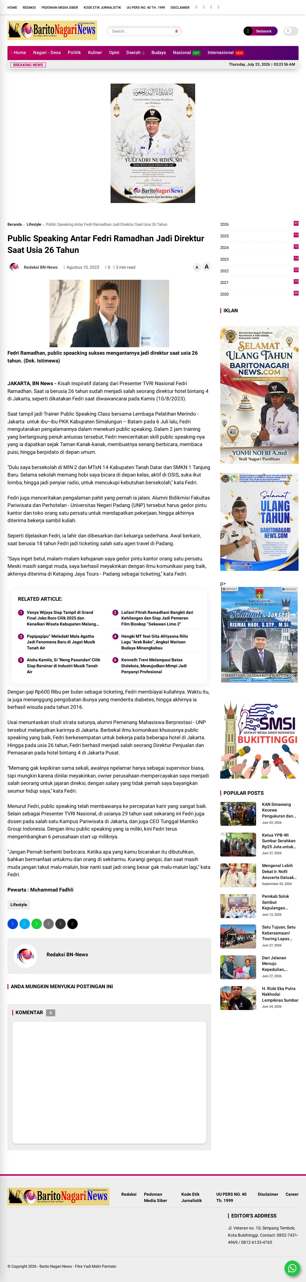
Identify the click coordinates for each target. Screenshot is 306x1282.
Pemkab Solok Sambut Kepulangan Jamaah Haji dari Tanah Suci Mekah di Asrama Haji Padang (279, 902)
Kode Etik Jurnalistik (102, 8)
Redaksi (29, 8)
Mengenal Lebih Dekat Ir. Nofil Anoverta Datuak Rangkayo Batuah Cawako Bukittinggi (279, 871)
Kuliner (95, 52)
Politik (74, 52)
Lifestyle (34, 224)
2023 (259, 259)
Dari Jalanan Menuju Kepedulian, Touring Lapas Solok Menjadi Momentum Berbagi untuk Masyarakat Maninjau (275, 964)
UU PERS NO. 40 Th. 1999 (146, 8)
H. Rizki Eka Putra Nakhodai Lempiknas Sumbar (280, 994)
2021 (259, 282)
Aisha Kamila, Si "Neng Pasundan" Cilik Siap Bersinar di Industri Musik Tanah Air (63, 665)
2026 (259, 224)
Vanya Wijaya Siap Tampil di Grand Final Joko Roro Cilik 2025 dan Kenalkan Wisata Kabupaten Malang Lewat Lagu (61, 618)
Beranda (14, 224)
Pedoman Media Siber (60, 8)
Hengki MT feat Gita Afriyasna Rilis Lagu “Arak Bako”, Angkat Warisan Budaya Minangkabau (154, 642)
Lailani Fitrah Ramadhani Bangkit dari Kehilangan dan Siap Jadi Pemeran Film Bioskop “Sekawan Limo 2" (157, 618)
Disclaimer (180, 8)
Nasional (187, 53)
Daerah (133, 52)
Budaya (159, 52)
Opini (114, 52)
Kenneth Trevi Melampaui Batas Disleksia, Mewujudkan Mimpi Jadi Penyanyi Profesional (154, 665)
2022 (259, 271)
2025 (259, 236)
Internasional (226, 53)
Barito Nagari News (55, 1266)
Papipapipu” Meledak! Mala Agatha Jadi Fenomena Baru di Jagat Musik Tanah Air (61, 642)
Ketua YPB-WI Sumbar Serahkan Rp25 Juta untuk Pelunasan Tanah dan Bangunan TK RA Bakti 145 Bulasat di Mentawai (279, 841)
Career (292, 1194)
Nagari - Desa (47, 52)
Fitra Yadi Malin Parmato (95, 1266)
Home (12, 8)
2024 (259, 247)
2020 (259, 294)
